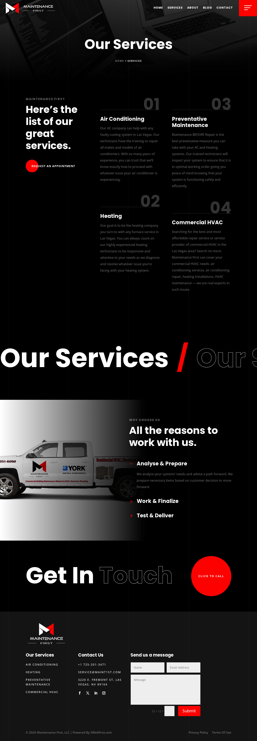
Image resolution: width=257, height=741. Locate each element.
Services (175, 8)
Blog (207, 8)
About (193, 8)
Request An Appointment (53, 166)
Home (158, 8)
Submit (189, 711)
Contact (224, 8)
